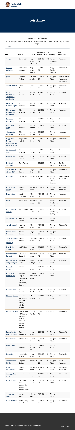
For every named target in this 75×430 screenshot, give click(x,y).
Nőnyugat (10, 176)
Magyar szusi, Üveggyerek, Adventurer (11, 112)
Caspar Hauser (11, 86)
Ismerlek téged (11, 289)
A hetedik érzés (11, 400)
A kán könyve (11, 380)
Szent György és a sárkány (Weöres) (12, 240)
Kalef (8, 201)
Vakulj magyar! (11, 225)
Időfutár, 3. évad (12, 312)
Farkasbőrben (11, 339)
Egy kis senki (10, 345)
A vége (8, 59)
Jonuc (8, 77)
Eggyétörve (10, 354)
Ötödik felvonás (12, 218)
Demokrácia (10, 194)
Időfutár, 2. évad (12, 296)
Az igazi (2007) (11, 156)
